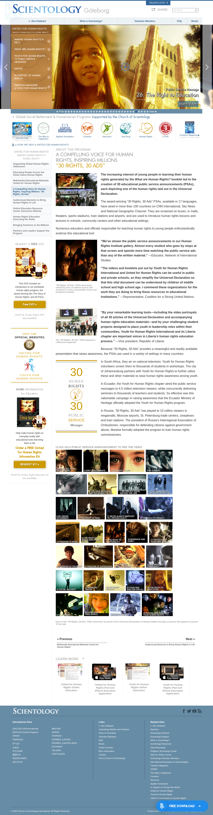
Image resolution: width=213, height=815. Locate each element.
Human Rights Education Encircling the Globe (26, 218)
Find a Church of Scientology (112, 758)
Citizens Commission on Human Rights (168, 798)
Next (151, 111)
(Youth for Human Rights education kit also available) (29, 476)
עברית (16, 743)
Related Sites (159, 2)
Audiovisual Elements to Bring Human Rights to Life (29, 201)
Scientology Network (159, 733)
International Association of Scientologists (169, 762)
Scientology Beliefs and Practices (114, 729)
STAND (153, 769)
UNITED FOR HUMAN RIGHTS (53, 144)
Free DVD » (30, 304)
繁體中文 (17, 755)
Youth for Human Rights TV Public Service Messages (29, 59)
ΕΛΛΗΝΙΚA (57, 747)
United (18, 68)
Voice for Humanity (107, 733)
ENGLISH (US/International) (26, 729)
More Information (106, 751)
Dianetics (154, 729)
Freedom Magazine (189, 136)
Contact (102, 755)
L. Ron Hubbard (37, 21)
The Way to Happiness (43, 130)
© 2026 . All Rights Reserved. (40, 811)
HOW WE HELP (26, 144)
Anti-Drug (126, 129)
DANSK (16, 736)
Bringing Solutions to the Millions (31, 225)
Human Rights (146, 129)
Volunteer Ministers (144, 21)
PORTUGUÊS (58, 754)
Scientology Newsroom (161, 744)
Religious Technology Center (163, 751)
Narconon (107, 129)
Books (194, 21)
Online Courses (106, 747)
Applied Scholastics (65, 129)
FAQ (179, 21)
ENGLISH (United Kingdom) (25, 732)
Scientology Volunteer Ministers (164, 758)
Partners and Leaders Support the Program (31, 232)
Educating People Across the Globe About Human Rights (28, 173)
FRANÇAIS (18, 739)
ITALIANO (56, 750)
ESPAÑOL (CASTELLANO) (64, 743)
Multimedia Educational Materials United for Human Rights (31, 182)
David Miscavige (157, 747)
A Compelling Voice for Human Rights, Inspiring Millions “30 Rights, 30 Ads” (29, 192)
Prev (61, 111)
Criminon (87, 129)
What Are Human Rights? (30, 49)
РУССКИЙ (17, 751)
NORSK (55, 732)
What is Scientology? (91, 21)
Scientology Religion (159, 737)
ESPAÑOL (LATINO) (61, 739)
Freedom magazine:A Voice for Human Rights (30, 87)
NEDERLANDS (20, 758)
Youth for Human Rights (161, 794)
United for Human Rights (161, 791)
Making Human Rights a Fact (29, 41)
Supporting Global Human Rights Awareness (31, 165)
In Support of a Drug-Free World (165, 787)
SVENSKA (57, 736)
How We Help (22, 138)
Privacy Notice (154, 811)
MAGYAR (56, 729)
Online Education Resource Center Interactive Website (28, 209)
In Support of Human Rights (27, 77)
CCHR (165, 129)
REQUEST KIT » (29, 464)
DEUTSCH (18, 762)
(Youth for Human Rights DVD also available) (29, 316)
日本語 (16, 747)
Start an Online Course (160, 755)
